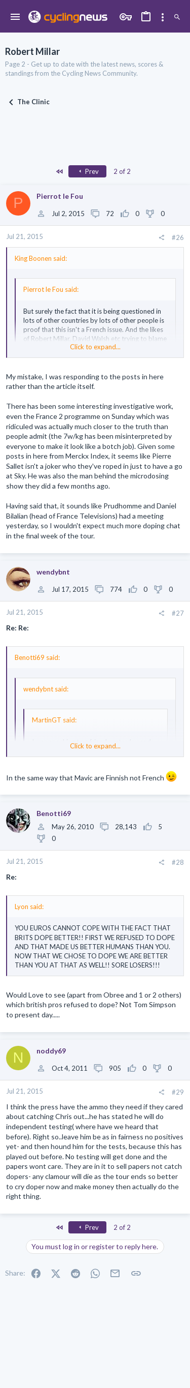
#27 (178, 613)
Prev (88, 171)
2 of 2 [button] (122, 171)
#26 (178, 237)
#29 (178, 1092)
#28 (178, 862)
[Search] (177, 17)
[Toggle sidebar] (162, 17)
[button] (15, 17)
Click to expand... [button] (95, 347)
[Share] (161, 238)
